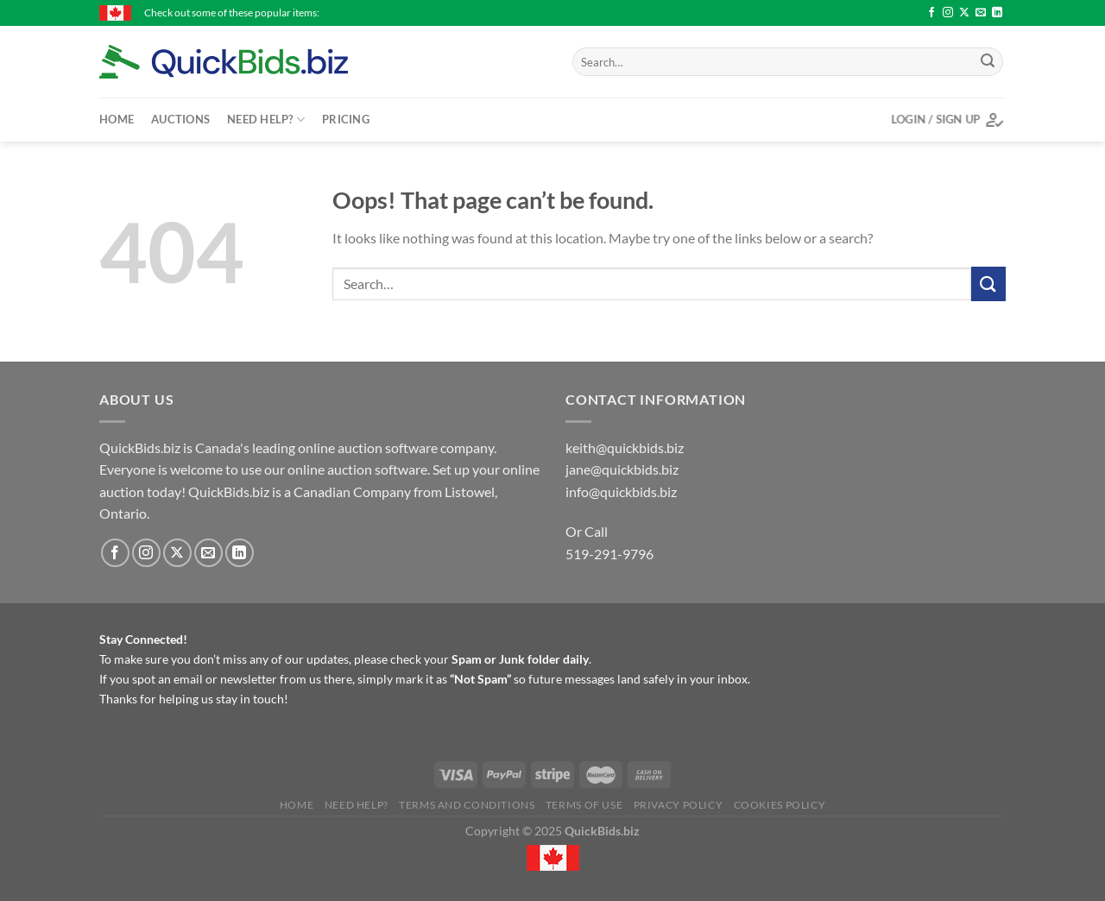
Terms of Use (584, 804)
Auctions (180, 119)
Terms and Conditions (466, 804)
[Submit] (987, 62)
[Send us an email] (981, 13)
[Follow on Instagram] (948, 13)
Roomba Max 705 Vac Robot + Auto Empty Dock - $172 (876, 12)
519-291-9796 (609, 553)
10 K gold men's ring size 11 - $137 (403, 12)
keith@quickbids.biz (624, 447)
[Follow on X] (964, 13)
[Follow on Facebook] (931, 13)
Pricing (345, 119)
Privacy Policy (678, 804)
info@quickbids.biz (621, 491)
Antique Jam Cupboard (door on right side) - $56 (616, 12)
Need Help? (266, 119)
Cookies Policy (780, 804)
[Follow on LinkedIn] (997, 13)
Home (116, 119)
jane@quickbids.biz (622, 469)
